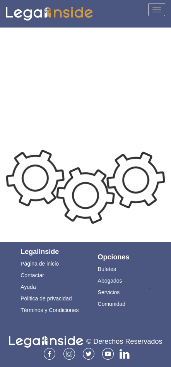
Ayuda (28, 287)
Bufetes (107, 269)
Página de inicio (40, 264)
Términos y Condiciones (50, 310)
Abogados (110, 281)
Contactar (32, 275)
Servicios (109, 292)
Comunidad (112, 304)
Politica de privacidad (46, 298)
